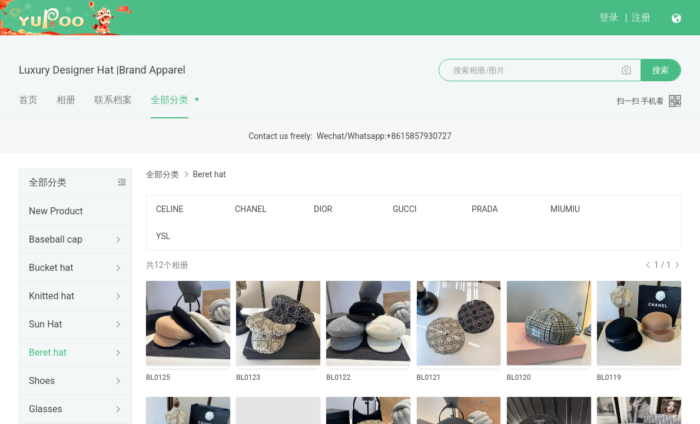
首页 (28, 99)
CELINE (169, 209)
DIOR (323, 209)
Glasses (45, 409)
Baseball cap (55, 239)
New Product (56, 211)
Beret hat (48, 352)
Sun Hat (45, 324)
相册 (66, 99)
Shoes (42, 380)
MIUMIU (565, 209)
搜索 (660, 70)
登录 (608, 17)
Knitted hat (51, 296)
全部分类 (169, 99)
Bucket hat (51, 267)
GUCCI (405, 209)
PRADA (485, 209)
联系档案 (113, 99)
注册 (641, 17)
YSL (163, 236)
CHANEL (251, 209)
